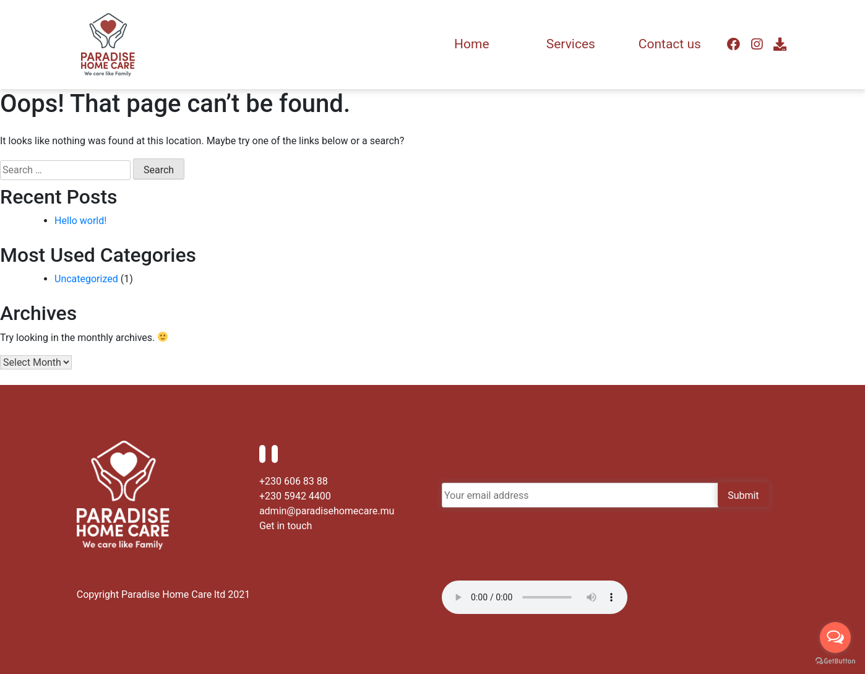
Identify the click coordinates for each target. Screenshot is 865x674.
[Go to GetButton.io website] (835, 661)
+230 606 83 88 (293, 481)
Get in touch (285, 526)
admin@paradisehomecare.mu (326, 511)
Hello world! (80, 221)
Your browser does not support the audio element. (534, 597)
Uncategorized (86, 279)
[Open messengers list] (835, 637)
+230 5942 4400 (295, 496)
